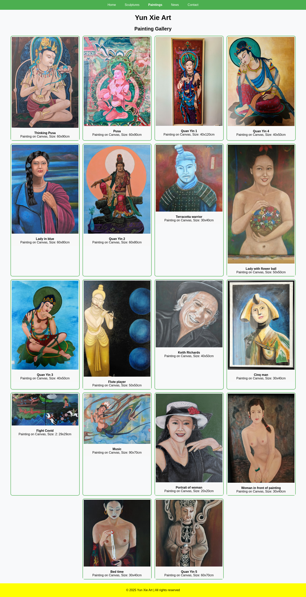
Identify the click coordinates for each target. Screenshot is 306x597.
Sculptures (132, 4)
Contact (193, 4)
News (175, 4)
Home (112, 4)
